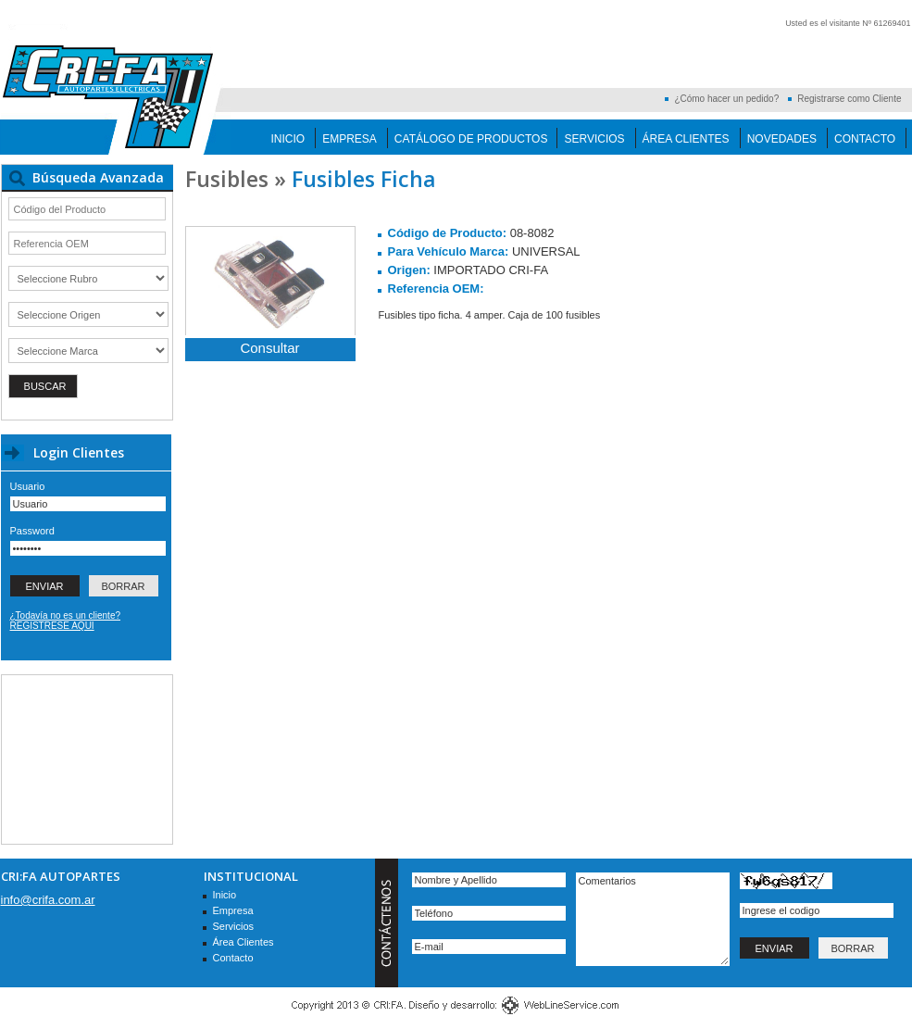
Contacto (864, 138)
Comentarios (653, 919)
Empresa (349, 138)
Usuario (27, 486)
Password (32, 530)
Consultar (269, 348)
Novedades (782, 138)
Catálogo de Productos (471, 138)
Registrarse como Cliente (849, 99)
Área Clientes (686, 138)
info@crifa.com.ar (48, 900)
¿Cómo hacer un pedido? (726, 99)
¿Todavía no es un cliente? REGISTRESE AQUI (65, 620)
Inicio (288, 138)
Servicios (594, 138)
